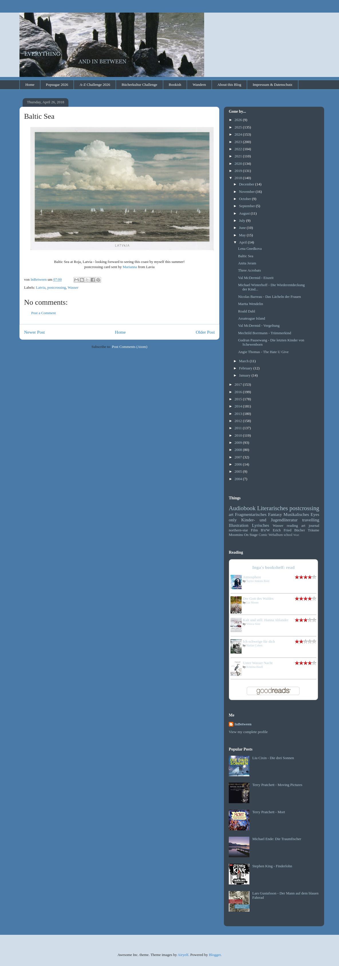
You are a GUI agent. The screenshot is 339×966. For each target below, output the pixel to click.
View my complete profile (248, 732)
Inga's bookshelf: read (273, 567)
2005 (238, 471)
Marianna (130, 267)
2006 (238, 464)
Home (30, 84)
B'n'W (265, 530)
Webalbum (275, 535)
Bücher (299, 530)
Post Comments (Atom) (129, 347)
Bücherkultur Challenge (139, 84)
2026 (238, 120)
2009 (238, 442)
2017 (238, 384)
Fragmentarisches (251, 514)
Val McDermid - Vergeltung (258, 325)
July (242, 220)
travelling (310, 519)
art (231, 514)
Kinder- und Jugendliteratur (269, 519)
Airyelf (183, 955)
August (245, 213)
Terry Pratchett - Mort (268, 812)
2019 (238, 171)
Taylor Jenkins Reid (257, 581)
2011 (238, 428)
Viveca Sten (253, 623)
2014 (238, 406)
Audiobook (242, 508)
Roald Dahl (246, 311)
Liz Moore (253, 602)
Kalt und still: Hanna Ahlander (266, 620)
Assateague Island (251, 318)
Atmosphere (252, 577)
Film (254, 530)
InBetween (242, 724)
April (243, 242)
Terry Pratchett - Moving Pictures (277, 785)
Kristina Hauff (255, 666)
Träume (313, 530)
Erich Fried (282, 530)
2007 (238, 457)
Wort (296, 535)
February (246, 368)
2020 (238, 163)
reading (292, 525)
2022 (238, 149)
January (245, 375)
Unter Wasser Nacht (258, 663)
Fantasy (275, 514)
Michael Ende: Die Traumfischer (276, 839)
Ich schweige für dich (259, 641)
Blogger (214, 955)
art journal (310, 525)
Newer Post (34, 332)
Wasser (73, 287)
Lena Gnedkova (250, 248)
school (288, 535)
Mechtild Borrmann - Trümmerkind (264, 333)
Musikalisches (296, 514)
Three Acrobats (249, 270)
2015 (238, 399)
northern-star (238, 530)
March (244, 361)
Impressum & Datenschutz (272, 84)
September (247, 206)
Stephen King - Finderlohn (272, 866)
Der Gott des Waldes (258, 598)
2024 (238, 134)
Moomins (236, 535)
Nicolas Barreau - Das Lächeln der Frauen (269, 296)
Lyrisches (260, 525)
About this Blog (229, 84)
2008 (238, 450)
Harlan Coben (255, 645)
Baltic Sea (245, 256)
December (247, 184)
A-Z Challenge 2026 (95, 84)
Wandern (199, 84)
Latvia (41, 287)
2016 (238, 392)
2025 (238, 127)
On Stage (251, 535)
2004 (238, 479)
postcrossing (56, 287)
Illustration (238, 525)
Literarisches (272, 508)
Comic (263, 535)
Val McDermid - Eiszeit (255, 278)
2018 (238, 178)
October (245, 199)
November (247, 191)
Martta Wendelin (250, 304)
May (243, 235)
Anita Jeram (247, 263)
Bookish (175, 84)
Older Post (205, 332)
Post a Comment (43, 313)
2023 (238, 142)
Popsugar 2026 (57, 84)
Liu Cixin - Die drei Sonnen (273, 758)
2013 (238, 413)
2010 (238, 435)
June (243, 227)
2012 (238, 421)
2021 (238, 156)
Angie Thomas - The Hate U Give (263, 352)
